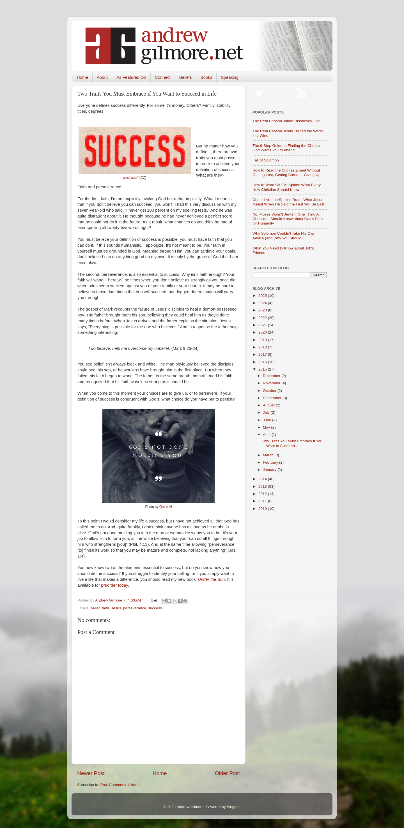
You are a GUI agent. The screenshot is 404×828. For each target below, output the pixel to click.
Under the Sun (211, 579)
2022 (263, 318)
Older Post (227, 773)
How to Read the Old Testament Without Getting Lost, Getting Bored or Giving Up (286, 172)
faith (105, 608)
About (102, 77)
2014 (263, 479)
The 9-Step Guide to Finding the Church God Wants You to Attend (286, 148)
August (269, 405)
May (267, 427)
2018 (263, 347)
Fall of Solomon (265, 160)
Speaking (229, 77)
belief (95, 608)
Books (206, 77)
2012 (263, 494)
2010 (263, 508)
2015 (263, 369)
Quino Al (165, 507)
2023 (263, 310)
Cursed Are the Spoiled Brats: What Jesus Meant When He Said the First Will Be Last (288, 202)
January (270, 470)
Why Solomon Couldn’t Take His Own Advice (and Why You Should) (283, 235)
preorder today (114, 585)
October (270, 390)
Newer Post (91, 773)
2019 (263, 340)
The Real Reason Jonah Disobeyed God (286, 121)
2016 (263, 362)
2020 (263, 332)
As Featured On (131, 77)
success (155, 608)
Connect (163, 77)
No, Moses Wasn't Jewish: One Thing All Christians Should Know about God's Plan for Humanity (287, 218)
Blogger (233, 807)
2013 (263, 486)
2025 (263, 295)
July (267, 412)
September (273, 398)
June (267, 420)
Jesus (116, 608)
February (271, 462)
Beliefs (185, 77)
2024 (263, 303)
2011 (263, 501)
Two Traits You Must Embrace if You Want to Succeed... (292, 443)
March (268, 455)
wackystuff (130, 178)
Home (82, 77)
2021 (263, 325)
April (267, 434)
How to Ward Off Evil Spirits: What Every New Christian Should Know (286, 187)
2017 (263, 354)
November (272, 383)
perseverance (134, 608)
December (272, 376)
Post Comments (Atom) (120, 785)
